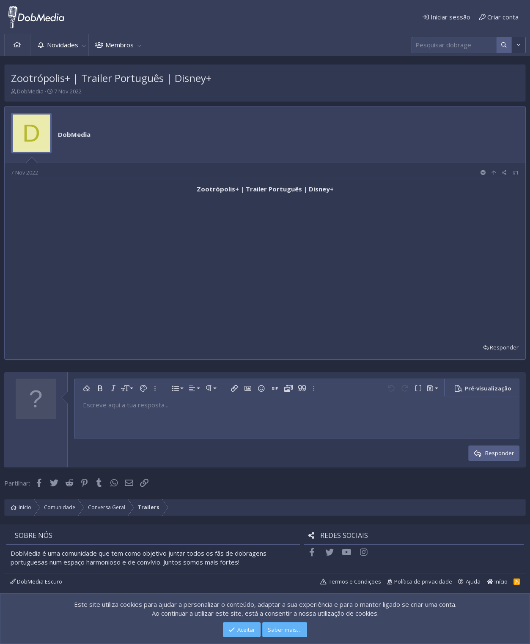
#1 (516, 172)
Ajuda (473, 581)
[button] (83, 45)
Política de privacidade (423, 581)
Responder (504, 347)
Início (17, 45)
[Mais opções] (504, 45)
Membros (119, 45)
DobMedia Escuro (36, 581)
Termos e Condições (355, 581)
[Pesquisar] (454, 45)
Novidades (62, 45)
